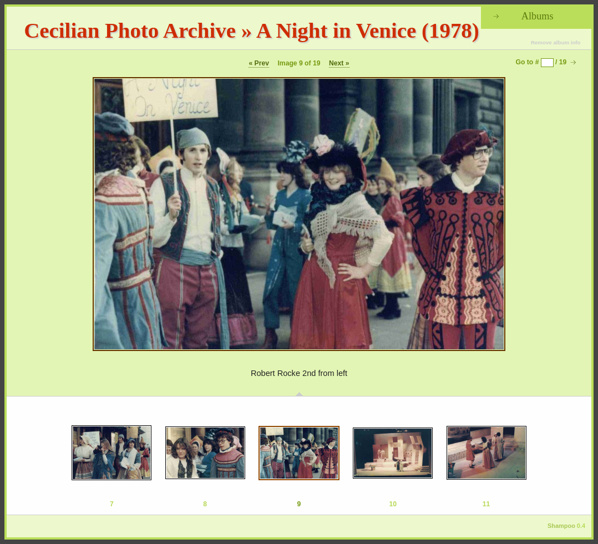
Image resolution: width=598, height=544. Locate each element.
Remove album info (556, 42)
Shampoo (561, 525)
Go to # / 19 (541, 62)
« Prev (259, 63)
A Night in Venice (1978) (367, 30)
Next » (339, 63)
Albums (537, 16)
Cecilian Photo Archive (130, 30)
